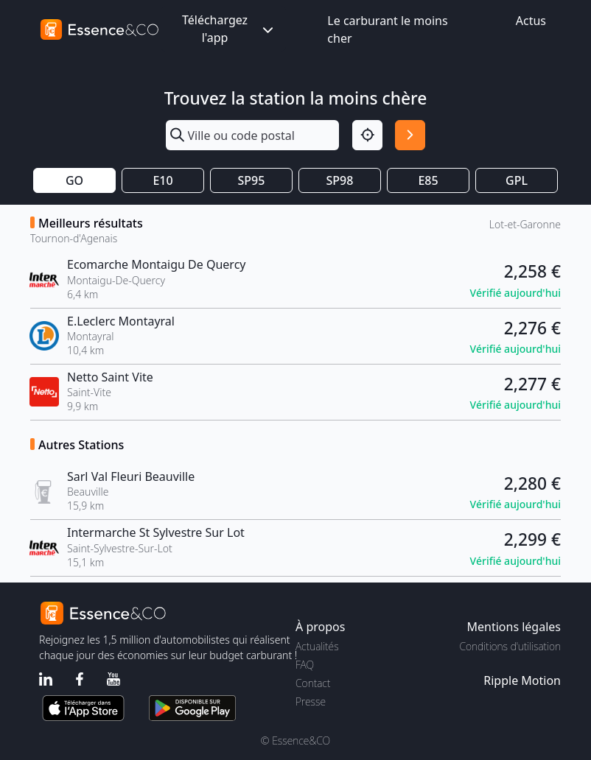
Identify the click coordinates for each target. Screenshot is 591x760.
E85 (428, 180)
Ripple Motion (522, 680)
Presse (311, 701)
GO (74, 180)
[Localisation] (367, 135)
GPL (517, 180)
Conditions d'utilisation (510, 646)
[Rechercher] (410, 135)
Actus (531, 21)
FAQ (305, 665)
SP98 (340, 180)
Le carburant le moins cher (387, 29)
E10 (162, 180)
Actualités (317, 646)
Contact (313, 683)
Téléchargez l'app (229, 29)
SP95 (251, 180)
